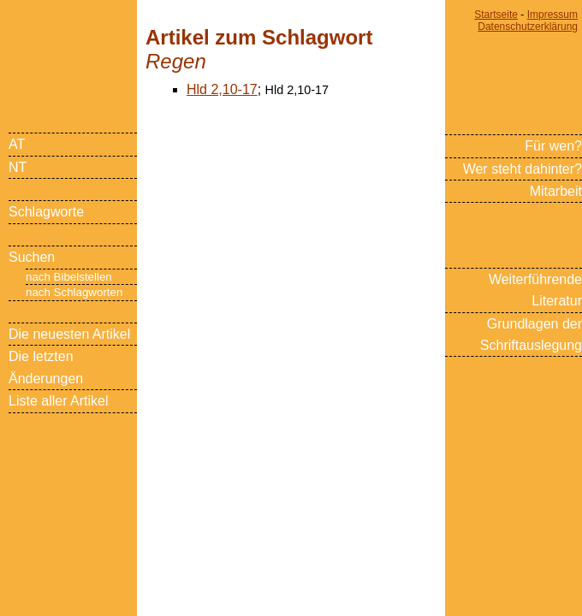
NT (18, 167)
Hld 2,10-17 (222, 89)
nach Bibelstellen (69, 276)
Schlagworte (46, 211)
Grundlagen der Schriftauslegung (531, 334)
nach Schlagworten (74, 292)
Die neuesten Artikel (69, 334)
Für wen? (553, 146)
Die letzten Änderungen (46, 367)
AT (17, 144)
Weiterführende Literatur (535, 290)
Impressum (552, 15)
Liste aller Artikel (59, 401)
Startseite (496, 15)
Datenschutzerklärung (528, 27)
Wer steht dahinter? (522, 169)
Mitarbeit (556, 191)
